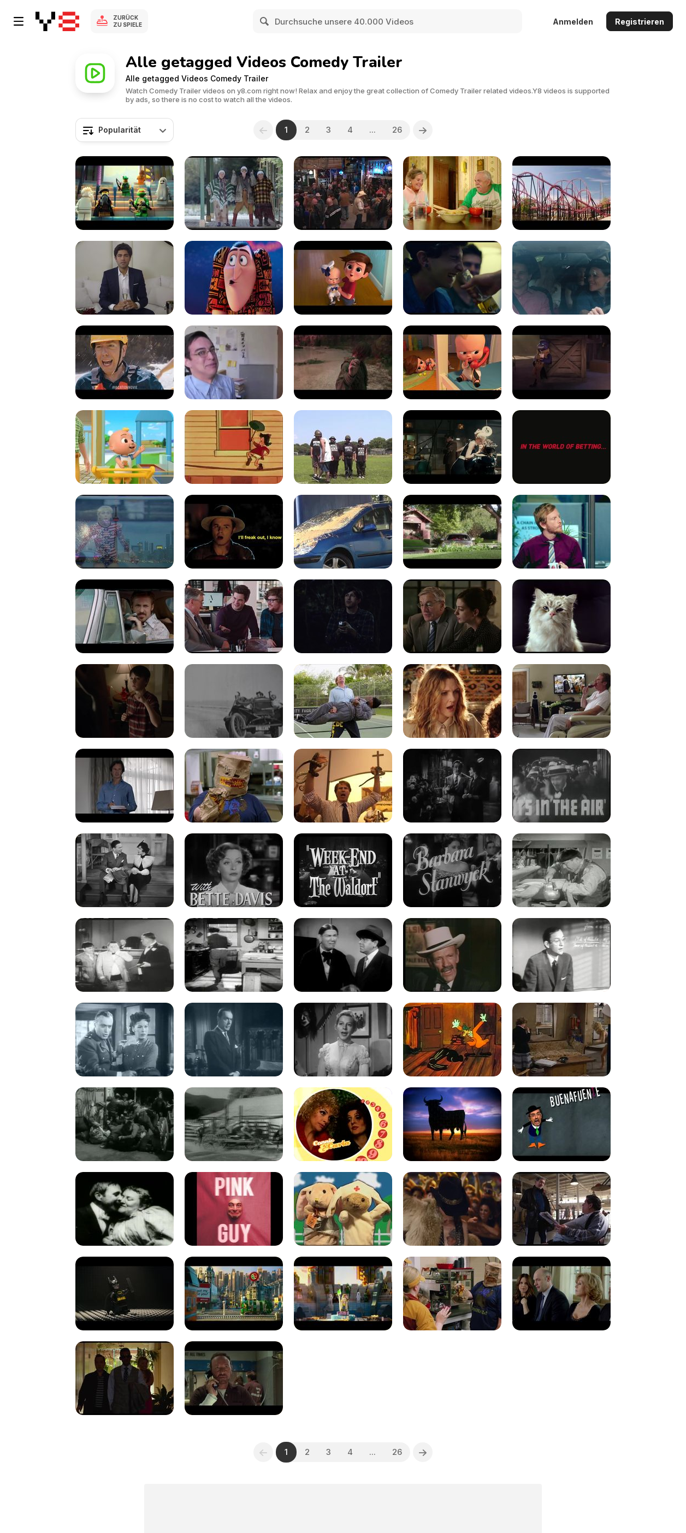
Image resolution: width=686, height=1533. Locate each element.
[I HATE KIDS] (234, 362)
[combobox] (124, 130)
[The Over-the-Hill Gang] (452, 955)
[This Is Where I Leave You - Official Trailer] (561, 1293)
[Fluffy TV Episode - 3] (343, 1209)
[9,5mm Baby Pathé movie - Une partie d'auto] (234, 701)
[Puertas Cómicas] (561, 1124)
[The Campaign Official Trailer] (343, 785)
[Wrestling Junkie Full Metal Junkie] (343, 447)
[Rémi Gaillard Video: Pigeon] (343, 532)
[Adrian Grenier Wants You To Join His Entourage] (124, 278)
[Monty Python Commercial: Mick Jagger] (124, 785)
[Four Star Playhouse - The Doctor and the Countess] (234, 1039)
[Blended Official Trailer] (452, 701)
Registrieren (639, 21)
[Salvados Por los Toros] (452, 1124)
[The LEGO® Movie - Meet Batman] (124, 1293)
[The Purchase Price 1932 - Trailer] (452, 870)
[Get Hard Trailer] (343, 701)
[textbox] (124, 130)
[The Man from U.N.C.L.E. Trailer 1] (452, 447)
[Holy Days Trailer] (234, 193)
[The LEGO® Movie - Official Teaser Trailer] (124, 193)
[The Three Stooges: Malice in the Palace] (234, 955)
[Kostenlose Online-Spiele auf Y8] (57, 21)
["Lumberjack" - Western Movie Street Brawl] (124, 1124)
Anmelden (573, 21)
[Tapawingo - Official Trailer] (452, 193)
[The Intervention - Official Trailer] (561, 278)
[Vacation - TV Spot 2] (124, 362)
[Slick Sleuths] (452, 1039)
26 (397, 130)
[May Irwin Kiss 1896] (124, 1209)
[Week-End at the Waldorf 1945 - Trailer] (343, 870)
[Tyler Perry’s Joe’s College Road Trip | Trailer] (343, 193)
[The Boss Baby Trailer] (343, 278)
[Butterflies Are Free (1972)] (561, 1039)
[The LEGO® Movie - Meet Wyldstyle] (234, 1293)
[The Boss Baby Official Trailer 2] (452, 362)
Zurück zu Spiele (127, 21)
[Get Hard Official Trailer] (561, 701)
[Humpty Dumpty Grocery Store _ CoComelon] (124, 447)
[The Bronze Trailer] (124, 532)
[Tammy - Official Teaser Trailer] (452, 1293)
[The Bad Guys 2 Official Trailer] (561, 362)
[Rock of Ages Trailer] (452, 1209)
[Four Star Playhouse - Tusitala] (343, 1039)
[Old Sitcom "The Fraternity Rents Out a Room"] (561, 955)
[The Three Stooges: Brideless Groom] (343, 955)
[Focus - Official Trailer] (124, 1378)
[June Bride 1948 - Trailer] (234, 870)
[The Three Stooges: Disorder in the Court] (124, 955)
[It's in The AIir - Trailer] (561, 785)
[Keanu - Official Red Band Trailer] (452, 532)
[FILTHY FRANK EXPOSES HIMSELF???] (234, 1209)
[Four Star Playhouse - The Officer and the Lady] (124, 1039)
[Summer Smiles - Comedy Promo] (343, 1124)
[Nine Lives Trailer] (561, 616)
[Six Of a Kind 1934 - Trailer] (124, 870)
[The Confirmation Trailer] (124, 701)
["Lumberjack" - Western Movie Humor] (234, 1124)
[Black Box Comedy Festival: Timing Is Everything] (343, 616)
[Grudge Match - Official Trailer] (561, 1209)
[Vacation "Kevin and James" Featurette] (561, 193)
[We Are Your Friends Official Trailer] (452, 278)
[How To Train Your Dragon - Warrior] (343, 362)
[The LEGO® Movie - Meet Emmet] (343, 1293)
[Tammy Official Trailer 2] (234, 785)
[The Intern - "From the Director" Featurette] (234, 616)
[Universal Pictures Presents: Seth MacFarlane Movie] (234, 532)
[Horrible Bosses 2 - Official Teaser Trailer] (234, 1378)
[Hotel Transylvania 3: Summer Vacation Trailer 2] (234, 278)
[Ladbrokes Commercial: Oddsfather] (561, 447)
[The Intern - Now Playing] (452, 616)
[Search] (265, 21)
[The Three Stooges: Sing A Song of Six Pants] (561, 870)
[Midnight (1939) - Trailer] (452, 785)
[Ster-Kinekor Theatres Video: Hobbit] (561, 532)
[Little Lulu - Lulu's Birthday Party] (234, 447)
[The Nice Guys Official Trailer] (124, 616)
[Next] (423, 130)
